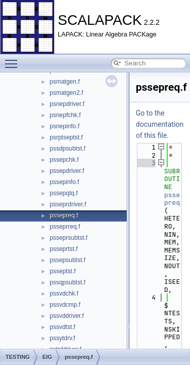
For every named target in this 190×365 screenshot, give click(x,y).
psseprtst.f (64, 248)
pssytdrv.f (62, 338)
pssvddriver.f (67, 315)
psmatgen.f (65, 81)
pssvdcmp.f (65, 304)
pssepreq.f (64, 215)
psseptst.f (62, 271)
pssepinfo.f (64, 182)
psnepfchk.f (65, 115)
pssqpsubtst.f (68, 282)
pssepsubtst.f (68, 260)
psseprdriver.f (68, 204)
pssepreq (172, 199)
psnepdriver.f (67, 103)
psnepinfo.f (65, 126)
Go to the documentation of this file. (159, 124)
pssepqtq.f (64, 193)
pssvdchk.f (64, 293)
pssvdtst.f (62, 327)
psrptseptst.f (66, 137)
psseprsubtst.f (69, 237)
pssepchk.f (64, 159)
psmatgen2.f (66, 92)
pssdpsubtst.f (68, 148)
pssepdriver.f (67, 170)
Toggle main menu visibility (13, 59)
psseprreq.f (65, 226)
